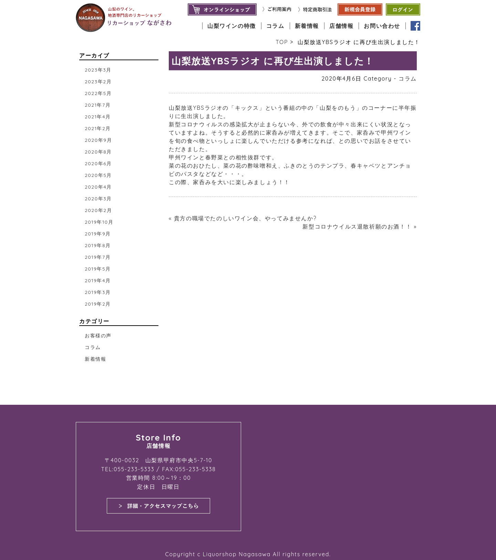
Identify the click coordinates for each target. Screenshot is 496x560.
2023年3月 (98, 70)
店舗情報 (341, 25)
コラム (275, 25)
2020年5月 (98, 175)
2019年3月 (98, 292)
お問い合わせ (382, 25)
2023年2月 (98, 81)
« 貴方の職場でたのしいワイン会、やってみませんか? (243, 218)
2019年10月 (99, 222)
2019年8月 (98, 245)
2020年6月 (98, 163)
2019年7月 (98, 257)
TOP (282, 42)
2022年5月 (98, 93)
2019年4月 (98, 280)
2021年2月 (98, 128)
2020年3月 (98, 199)
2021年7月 (98, 105)
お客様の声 (98, 335)
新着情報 (307, 25)
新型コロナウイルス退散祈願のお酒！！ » (359, 226)
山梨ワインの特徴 (231, 25)
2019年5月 (98, 269)
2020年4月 (98, 187)
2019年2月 (98, 304)
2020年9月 (98, 140)
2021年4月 (98, 117)
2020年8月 (98, 152)
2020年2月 (98, 210)
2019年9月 (98, 234)
